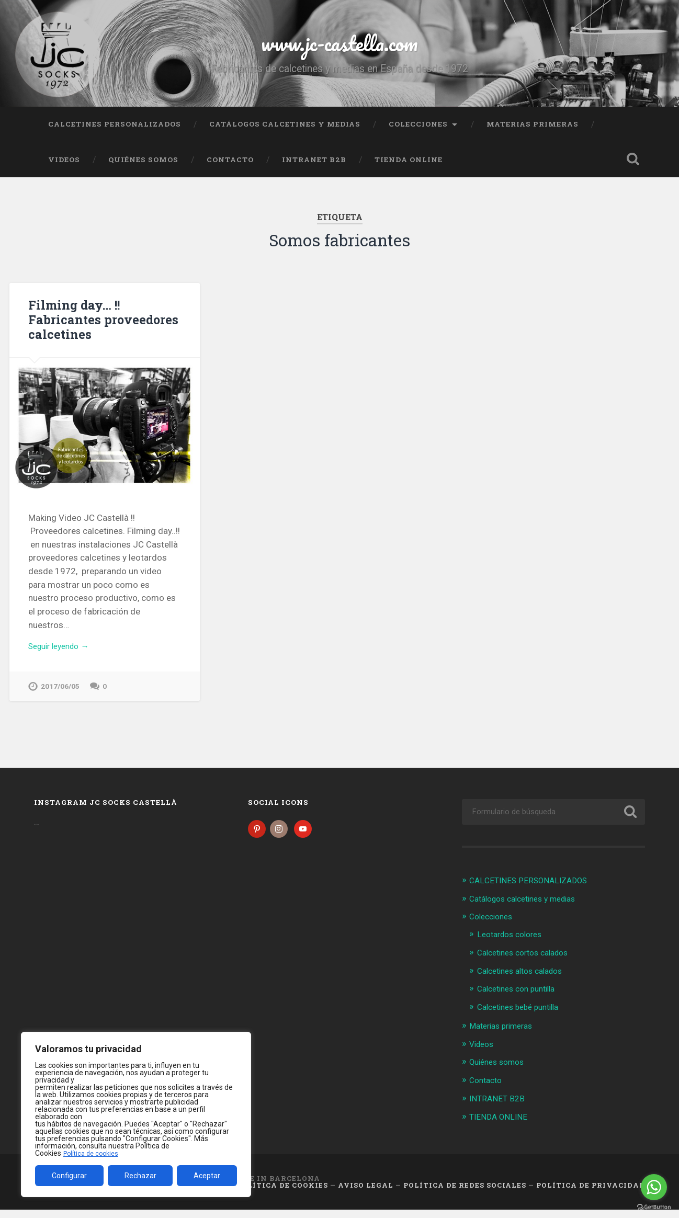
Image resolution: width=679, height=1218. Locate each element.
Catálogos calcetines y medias (284, 133)
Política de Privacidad (590, 1194)
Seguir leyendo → (63, 656)
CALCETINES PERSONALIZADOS (114, 133)
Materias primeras (532, 133)
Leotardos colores (513, 945)
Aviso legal (365, 1194)
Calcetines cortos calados (528, 964)
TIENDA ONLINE (409, 169)
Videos (64, 169)
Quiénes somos (143, 169)
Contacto (230, 169)
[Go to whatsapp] (654, 1187)
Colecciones (418, 133)
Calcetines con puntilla (521, 999)
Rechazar (140, 1175)
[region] (136, 1114)
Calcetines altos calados (525, 981)
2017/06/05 (60, 697)
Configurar (69, 1175)
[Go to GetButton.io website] (654, 1207)
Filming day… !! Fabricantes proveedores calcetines (99, 328)
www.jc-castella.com (339, 46)
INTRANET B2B (314, 169)
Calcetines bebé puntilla (523, 1017)
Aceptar (207, 1175)
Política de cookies (93, 1153)
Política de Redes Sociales (464, 1194)
